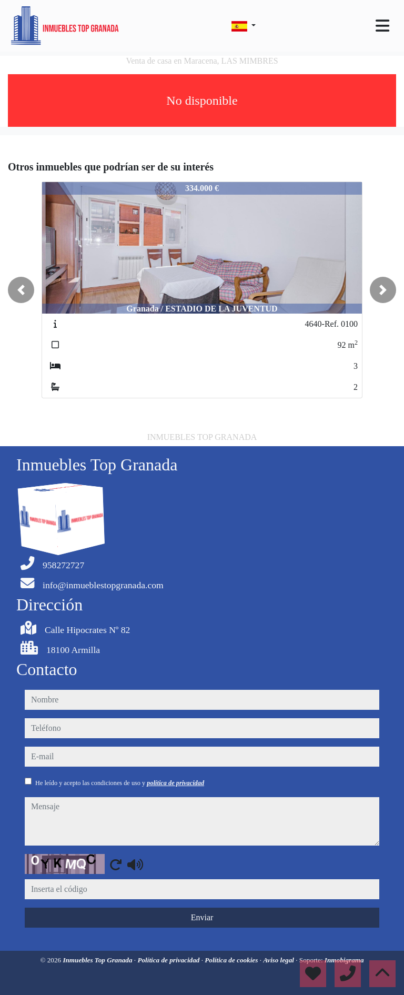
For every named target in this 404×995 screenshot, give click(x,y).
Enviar (202, 917)
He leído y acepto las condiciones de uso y (119, 783)
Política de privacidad (169, 960)
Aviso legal (279, 960)
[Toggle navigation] (382, 26)
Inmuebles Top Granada (98, 960)
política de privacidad (175, 783)
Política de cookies (232, 960)
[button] (21, 290)
